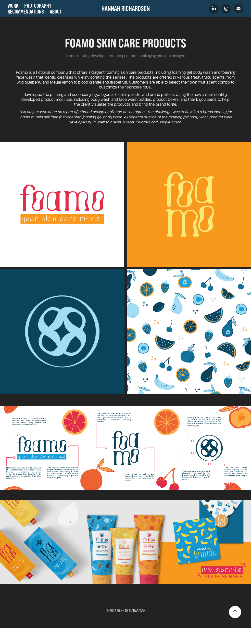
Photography (37, 5)
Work (13, 5)
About (56, 11)
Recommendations (26, 11)
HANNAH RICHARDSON (125, 8)
